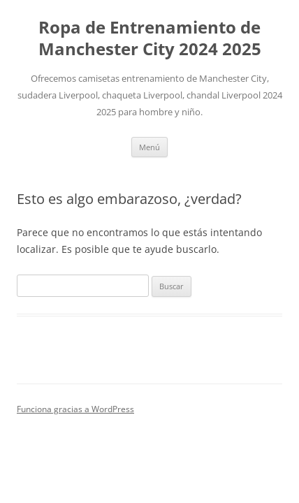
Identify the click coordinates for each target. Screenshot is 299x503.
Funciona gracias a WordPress (75, 409)
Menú (149, 147)
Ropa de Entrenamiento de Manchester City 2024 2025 (149, 38)
